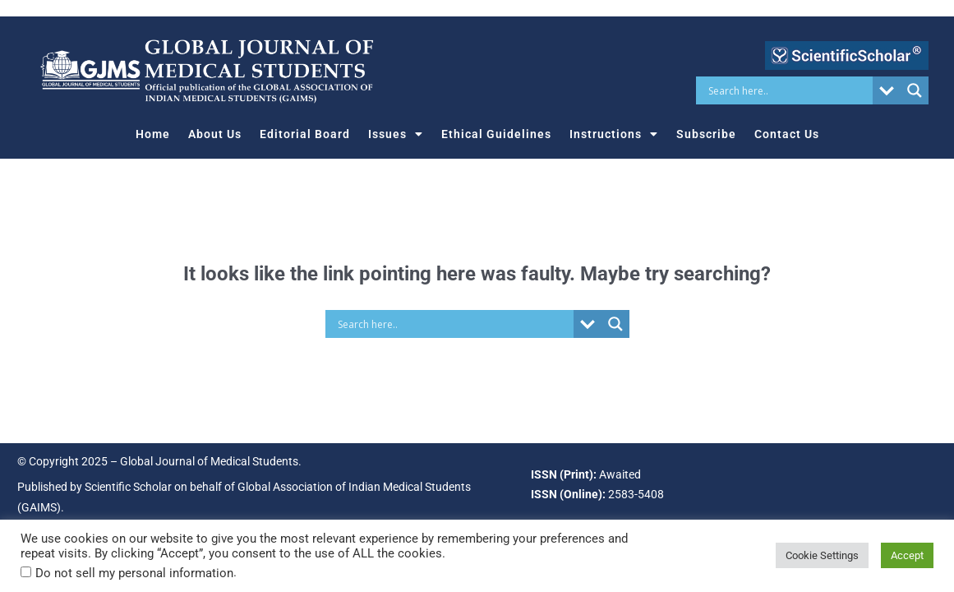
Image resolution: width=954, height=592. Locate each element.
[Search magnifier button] (915, 90)
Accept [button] (907, 555)
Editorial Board (305, 134)
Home (153, 134)
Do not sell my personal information (134, 573)
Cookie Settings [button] (822, 555)
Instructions (613, 134)
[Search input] (788, 90)
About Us (215, 134)
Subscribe (706, 134)
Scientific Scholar (128, 486)
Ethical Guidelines (496, 134)
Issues (395, 134)
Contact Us (786, 134)
